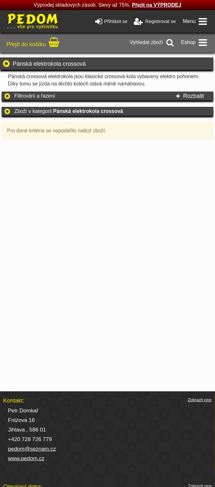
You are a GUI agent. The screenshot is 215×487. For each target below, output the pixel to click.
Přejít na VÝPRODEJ (156, 5)
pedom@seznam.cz (32, 449)
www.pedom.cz (26, 458)
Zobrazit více (199, 400)
